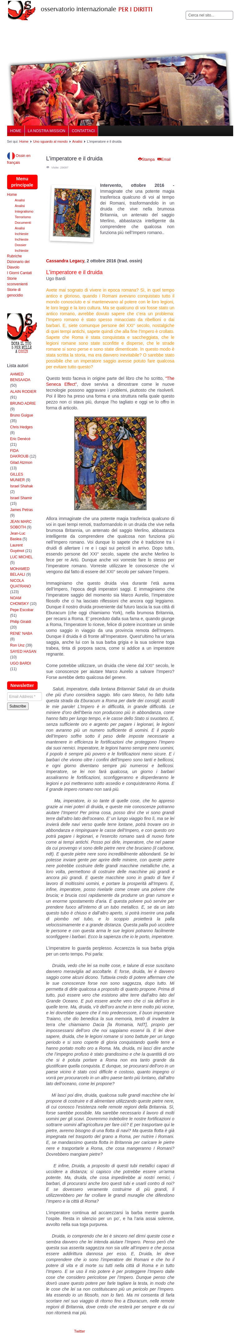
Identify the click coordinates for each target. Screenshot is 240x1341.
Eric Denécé (20, 439)
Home (15, 131)
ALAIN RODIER (23, 391)
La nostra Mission (47, 131)
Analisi (77, 141)
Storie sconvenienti (17, 281)
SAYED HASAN (23, 651)
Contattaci (83, 131)
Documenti (23, 222)
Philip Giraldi (20, 622)
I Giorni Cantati (19, 273)
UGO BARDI (20, 663)
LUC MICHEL (21, 557)
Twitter (79, 1331)
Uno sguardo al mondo (50, 141)
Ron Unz (17, 645)
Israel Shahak (21, 486)
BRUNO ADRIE (23, 403)
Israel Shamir (21, 498)
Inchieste (22, 234)
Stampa (146, 159)
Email (163, 159)
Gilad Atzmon (21, 462)
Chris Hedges (21, 427)
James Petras (21, 510)
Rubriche (14, 256)
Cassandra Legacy (65, 260)
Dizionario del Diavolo (18, 265)
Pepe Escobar (22, 610)
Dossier (20, 245)
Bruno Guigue (21, 415)
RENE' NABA (21, 633)
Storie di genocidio (15, 292)
